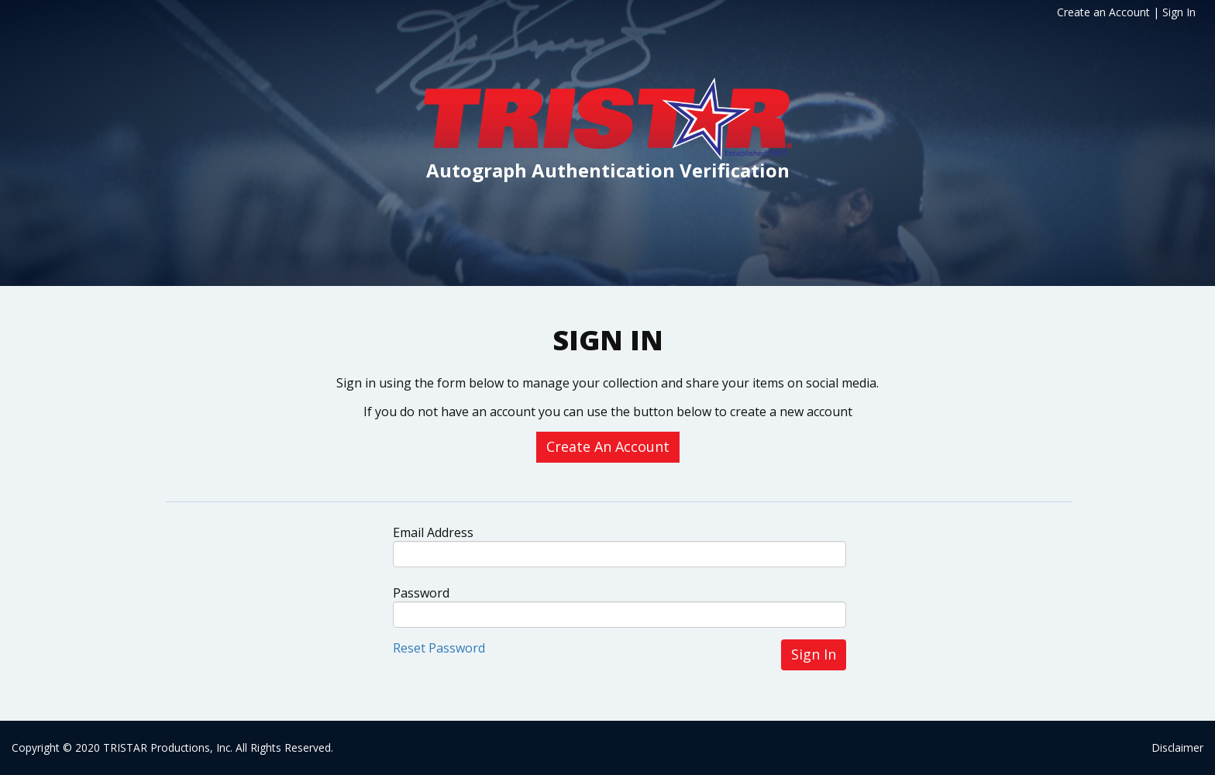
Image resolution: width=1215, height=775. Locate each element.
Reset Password (439, 647)
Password (421, 592)
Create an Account (1103, 12)
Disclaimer (1177, 747)
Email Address (433, 532)
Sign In (1179, 12)
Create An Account (607, 446)
